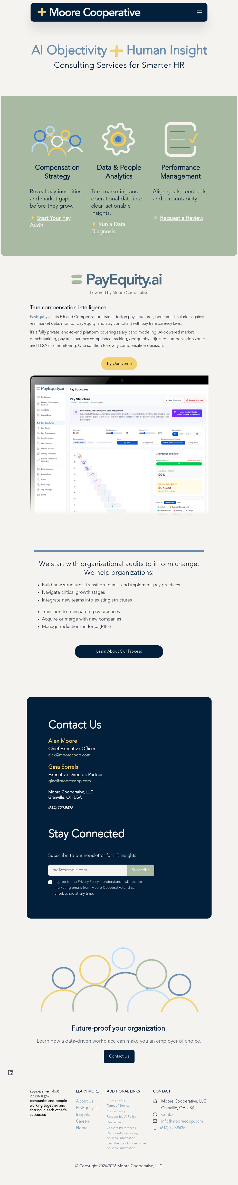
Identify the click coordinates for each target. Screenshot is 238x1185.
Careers (83, 1121)
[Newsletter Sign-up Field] (88, 870)
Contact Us (74, 725)
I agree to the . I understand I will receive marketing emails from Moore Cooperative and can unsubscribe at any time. (98, 887)
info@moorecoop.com (182, 1121)
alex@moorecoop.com (69, 755)
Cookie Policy (116, 1111)
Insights (83, 1115)
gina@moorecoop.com (69, 781)
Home (82, 1128)
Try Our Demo (119, 364)
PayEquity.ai (40, 317)
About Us (84, 1101)
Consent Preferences (121, 1128)
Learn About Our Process (119, 652)
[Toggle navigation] (199, 12)
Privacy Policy (88, 882)
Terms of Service (118, 1105)
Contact (161, 1091)
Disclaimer (114, 1122)
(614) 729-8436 (60, 808)
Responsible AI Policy (121, 1116)
